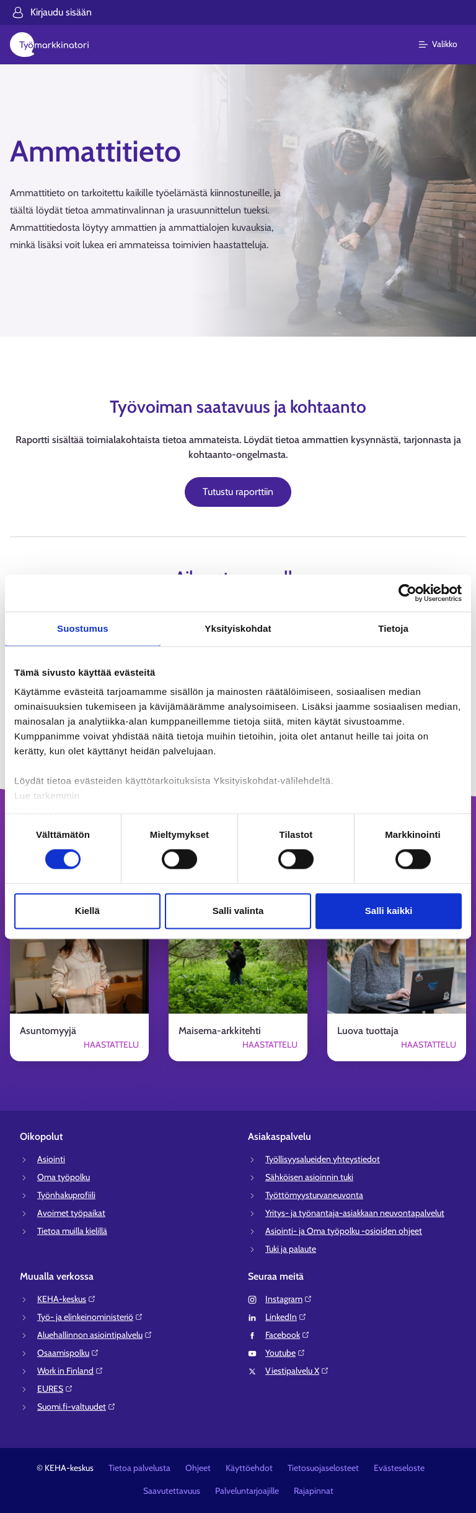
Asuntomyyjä (48, 1031)
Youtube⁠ (285, 1352)
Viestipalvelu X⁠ (297, 1370)
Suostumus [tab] (82, 628)
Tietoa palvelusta (139, 1467)
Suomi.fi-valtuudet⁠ (76, 1406)
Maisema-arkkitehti (219, 1031)
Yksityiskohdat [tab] (238, 628)
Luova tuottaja (368, 1031)
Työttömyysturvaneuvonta (314, 1194)
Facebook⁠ (287, 1334)
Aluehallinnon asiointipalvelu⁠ (94, 1334)
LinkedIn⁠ (286, 1316)
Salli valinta (238, 910)
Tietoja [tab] (393, 628)
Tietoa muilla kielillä (72, 1230)
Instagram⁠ (288, 1298)
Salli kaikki (389, 910)
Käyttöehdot (249, 1467)
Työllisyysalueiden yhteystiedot (322, 1159)
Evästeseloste (399, 1467)
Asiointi (51, 1159)
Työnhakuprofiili (66, 1194)
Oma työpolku (63, 1177)
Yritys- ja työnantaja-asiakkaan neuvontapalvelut (354, 1212)
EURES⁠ (55, 1388)
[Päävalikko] (445, 44)
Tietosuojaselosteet (323, 1467)
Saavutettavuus (171, 1490)
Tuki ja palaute (290, 1248)
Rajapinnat (313, 1490)
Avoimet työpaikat (71, 1212)
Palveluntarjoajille (247, 1490)
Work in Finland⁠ (70, 1370)
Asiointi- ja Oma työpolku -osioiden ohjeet (343, 1230)
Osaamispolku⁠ (68, 1352)
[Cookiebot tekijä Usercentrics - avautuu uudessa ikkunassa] (407, 593)
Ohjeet (198, 1467)
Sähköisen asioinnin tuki (309, 1177)
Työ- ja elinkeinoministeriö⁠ (90, 1316)
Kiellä (87, 910)
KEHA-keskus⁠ (66, 1298)
